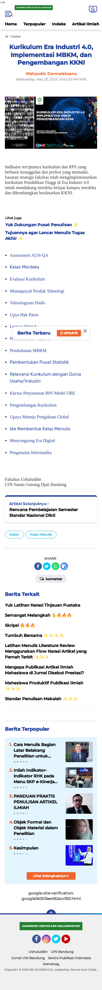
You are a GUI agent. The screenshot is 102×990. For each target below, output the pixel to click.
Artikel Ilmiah (85, 24)
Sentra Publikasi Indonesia (69, 958)
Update (69, 333)
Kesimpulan (26, 848)
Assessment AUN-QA (29, 255)
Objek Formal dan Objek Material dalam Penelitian (36, 827)
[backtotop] (51, 914)
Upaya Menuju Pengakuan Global (39, 417)
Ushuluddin (38, 952)
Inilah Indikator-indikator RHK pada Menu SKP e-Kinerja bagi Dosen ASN (34, 776)
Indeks (59, 24)
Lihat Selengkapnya (51, 876)
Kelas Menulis (41, 534)
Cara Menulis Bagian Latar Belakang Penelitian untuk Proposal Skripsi (34, 750)
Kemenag (51, 964)
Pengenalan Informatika (30, 452)
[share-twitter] (47, 566)
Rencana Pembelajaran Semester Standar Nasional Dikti (43, 512)
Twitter (58, 941)
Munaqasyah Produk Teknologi (37, 291)
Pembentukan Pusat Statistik (39, 362)
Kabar (14, 534)
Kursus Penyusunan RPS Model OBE (42, 393)
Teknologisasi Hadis (27, 302)
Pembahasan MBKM (28, 350)
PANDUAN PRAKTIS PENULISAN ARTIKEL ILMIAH (35, 802)
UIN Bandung (62, 952)
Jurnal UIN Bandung (28, 958)
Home (11, 24)
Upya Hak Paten (24, 314)
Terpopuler (34, 24)
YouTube (69, 941)
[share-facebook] (38, 566)
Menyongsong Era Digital (32, 440)
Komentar (51, 578)
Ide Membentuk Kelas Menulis (40, 428)
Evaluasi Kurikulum (27, 279)
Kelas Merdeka (24, 267)
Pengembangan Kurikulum (33, 405)
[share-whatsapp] (55, 566)
